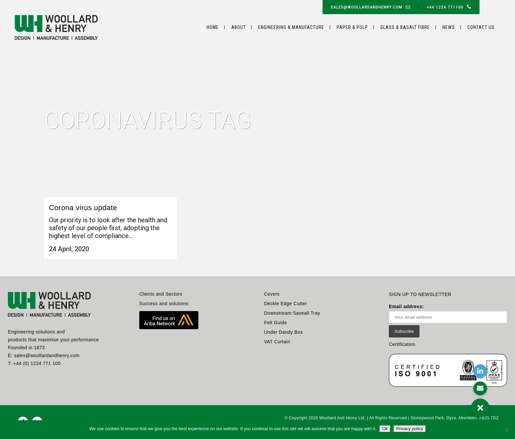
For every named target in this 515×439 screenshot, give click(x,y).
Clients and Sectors (160, 294)
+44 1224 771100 (449, 7)
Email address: (448, 313)
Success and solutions (164, 303)
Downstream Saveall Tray (292, 313)
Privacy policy (409, 428)
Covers (272, 294)
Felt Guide (275, 323)
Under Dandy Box (283, 332)
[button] (480, 408)
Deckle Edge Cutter (285, 303)
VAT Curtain (277, 342)
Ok (385, 428)
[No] (507, 430)
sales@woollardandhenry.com (370, 7)
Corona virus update (83, 208)
